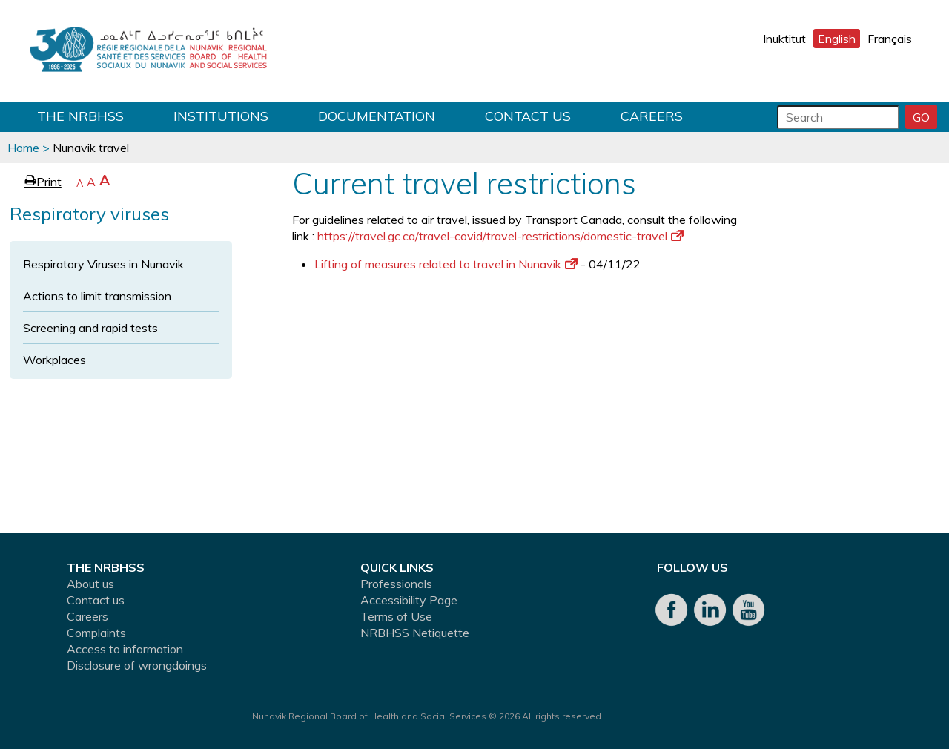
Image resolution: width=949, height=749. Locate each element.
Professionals (396, 583)
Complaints (96, 632)
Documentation (376, 116)
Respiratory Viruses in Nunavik (103, 264)
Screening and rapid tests (90, 327)
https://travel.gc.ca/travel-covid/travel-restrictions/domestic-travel (500, 235)
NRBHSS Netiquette (414, 632)
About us (90, 583)
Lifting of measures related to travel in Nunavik (446, 264)
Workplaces (54, 359)
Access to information (125, 648)
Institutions (220, 116)
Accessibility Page (408, 600)
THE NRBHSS (80, 116)
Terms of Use (396, 616)
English (837, 38)
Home (23, 147)
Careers (652, 116)
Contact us (528, 116)
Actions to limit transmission (97, 295)
